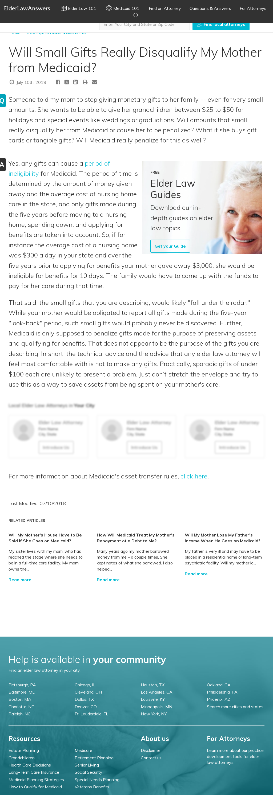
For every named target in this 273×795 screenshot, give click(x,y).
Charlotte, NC (21, 706)
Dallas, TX (84, 699)
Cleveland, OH (88, 692)
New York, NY (154, 713)
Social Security (88, 772)
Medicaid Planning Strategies (36, 779)
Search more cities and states (235, 706)
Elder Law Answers (27, 8)
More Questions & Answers (56, 32)
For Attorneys (253, 8)
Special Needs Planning (97, 779)
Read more (20, 579)
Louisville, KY (153, 699)
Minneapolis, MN (156, 706)
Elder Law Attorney (61, 422)
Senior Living (87, 765)
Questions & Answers (210, 8)
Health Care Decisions (30, 765)
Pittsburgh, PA (22, 684)
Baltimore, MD (22, 692)
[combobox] (144, 24)
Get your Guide (170, 246)
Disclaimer (150, 750)
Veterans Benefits (92, 786)
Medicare (83, 750)
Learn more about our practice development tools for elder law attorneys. (235, 756)
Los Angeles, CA (156, 692)
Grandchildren (22, 757)
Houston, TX (152, 684)
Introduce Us (56, 447)
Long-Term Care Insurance (34, 772)
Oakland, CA (219, 684)
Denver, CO (86, 706)
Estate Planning (24, 750)
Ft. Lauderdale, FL (91, 713)
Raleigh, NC (20, 713)
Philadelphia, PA (222, 692)
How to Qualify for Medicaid (35, 786)
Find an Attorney (165, 8)
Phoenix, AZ (218, 699)
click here (193, 476)
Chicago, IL (85, 684)
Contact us (151, 757)
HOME (14, 32)
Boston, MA (20, 699)
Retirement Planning (94, 757)
